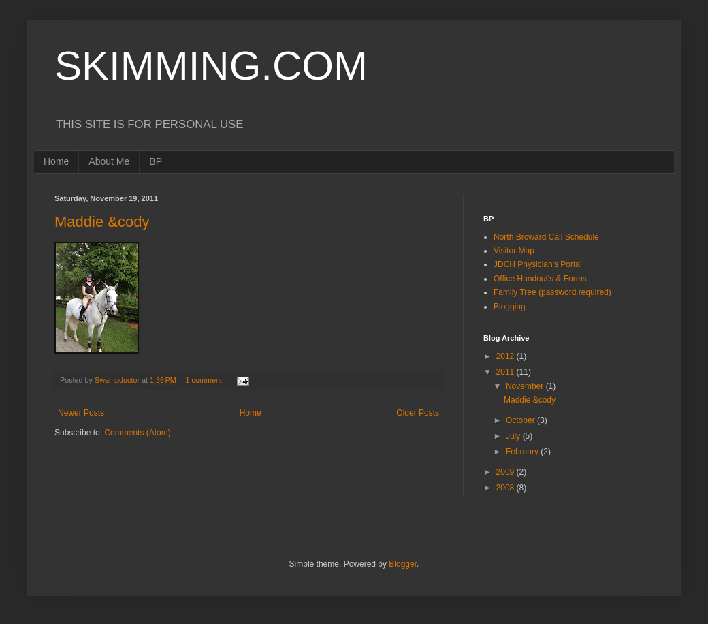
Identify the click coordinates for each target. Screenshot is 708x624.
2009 (506, 472)
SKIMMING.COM (211, 66)
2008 (506, 488)
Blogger (403, 564)
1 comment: (206, 380)
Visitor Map (514, 250)
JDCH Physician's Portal (538, 264)
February (523, 451)
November (526, 386)
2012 (506, 356)
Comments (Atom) (137, 432)
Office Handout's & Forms (540, 278)
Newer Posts (81, 413)
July (514, 436)
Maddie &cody (101, 221)
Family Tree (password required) (552, 292)
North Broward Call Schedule (546, 237)
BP (155, 161)
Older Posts (417, 413)
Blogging (510, 306)
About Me (108, 161)
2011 (506, 372)
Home (56, 161)
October (521, 420)
